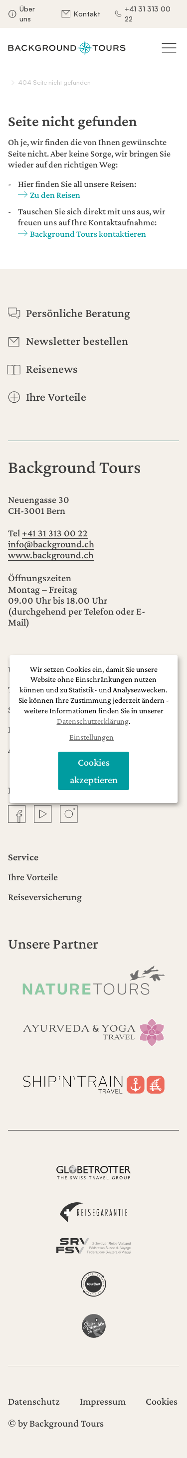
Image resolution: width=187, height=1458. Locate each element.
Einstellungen (91, 737)
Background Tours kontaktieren (88, 234)
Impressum (103, 1401)
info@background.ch (51, 543)
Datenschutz (34, 1401)
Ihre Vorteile (33, 876)
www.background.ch (51, 554)
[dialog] (93, 729)
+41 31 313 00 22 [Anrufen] (55, 532)
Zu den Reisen (55, 195)
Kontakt (87, 13)
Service (23, 856)
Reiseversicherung (45, 896)
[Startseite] (67, 47)
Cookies (162, 1401)
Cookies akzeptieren (94, 771)
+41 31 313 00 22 (148, 13)
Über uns (27, 13)
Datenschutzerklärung (93, 721)
